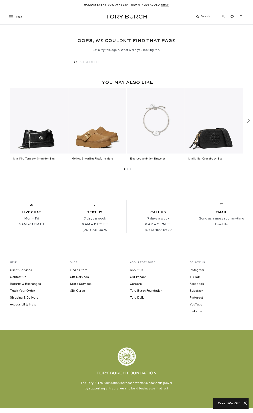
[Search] (206, 16)
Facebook (197, 283)
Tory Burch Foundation (146, 290)
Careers (136, 283)
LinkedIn (196, 311)
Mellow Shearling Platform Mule (92, 158)
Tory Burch (126, 17)
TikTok (195, 277)
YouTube (196, 304)
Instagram (197, 270)
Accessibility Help (23, 304)
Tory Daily (137, 297)
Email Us (221, 224)
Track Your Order (22, 290)
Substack (196, 290)
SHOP (165, 4)
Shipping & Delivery (24, 297)
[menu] (17, 17)
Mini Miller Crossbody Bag (205, 158)
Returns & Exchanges (25, 283)
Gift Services (79, 277)
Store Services (81, 283)
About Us (136, 270)
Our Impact (138, 277)
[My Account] (223, 16)
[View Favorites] (232, 16)
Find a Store (79, 270)
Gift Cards (77, 290)
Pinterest (196, 297)
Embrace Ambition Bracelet (147, 158)
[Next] (248, 120)
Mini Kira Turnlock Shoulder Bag (34, 158)
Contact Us (18, 277)
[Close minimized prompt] (245, 403)
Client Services (21, 270)
